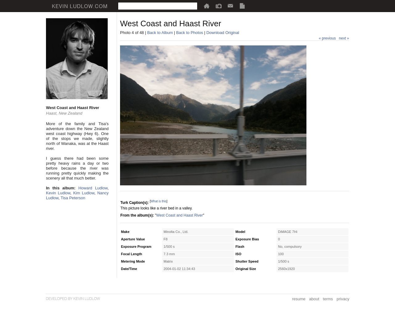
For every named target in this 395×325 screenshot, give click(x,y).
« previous (327, 38)
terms (328, 299)
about (314, 299)
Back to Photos (189, 32)
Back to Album (160, 32)
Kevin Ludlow (58, 193)
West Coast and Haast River (179, 215)
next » (344, 38)
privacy (343, 299)
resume (298, 299)
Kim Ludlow (83, 193)
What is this (159, 201)
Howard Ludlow (92, 188)
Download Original (222, 32)
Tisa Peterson (72, 198)
